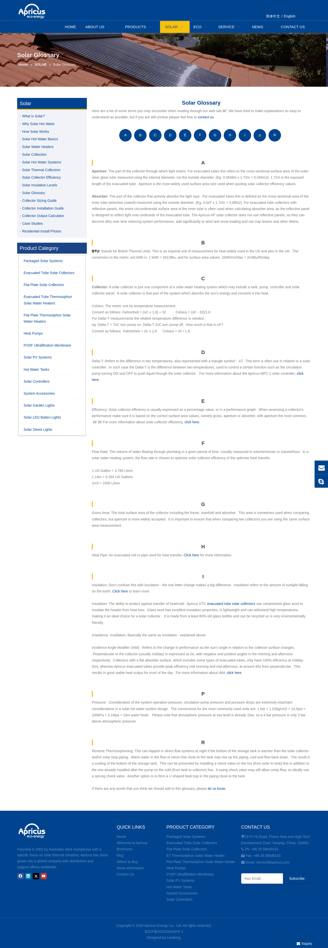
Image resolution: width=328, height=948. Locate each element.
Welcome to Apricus (132, 843)
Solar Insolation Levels (39, 185)
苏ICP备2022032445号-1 (164, 932)
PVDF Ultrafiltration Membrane (190, 874)
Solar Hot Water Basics (40, 139)
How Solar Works (35, 132)
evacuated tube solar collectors (231, 604)
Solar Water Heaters (38, 147)
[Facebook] (20, 876)
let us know (216, 789)
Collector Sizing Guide (39, 201)
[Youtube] (44, 876)
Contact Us (125, 874)
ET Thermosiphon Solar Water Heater (195, 856)
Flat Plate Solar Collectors (186, 849)
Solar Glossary (33, 193)
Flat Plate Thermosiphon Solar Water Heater (200, 862)
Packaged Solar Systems (185, 837)
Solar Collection (34, 154)
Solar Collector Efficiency (41, 177)
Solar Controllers (179, 899)
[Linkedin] (28, 876)
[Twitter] (36, 876)
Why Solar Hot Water (38, 124)
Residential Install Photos (41, 231)
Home (121, 837)
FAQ (120, 856)
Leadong (174, 938)
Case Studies (32, 223)
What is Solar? (33, 116)
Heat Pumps (176, 868)
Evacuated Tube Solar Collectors (191, 843)
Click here (191, 555)
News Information (130, 868)
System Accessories (182, 893)
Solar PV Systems (180, 880)
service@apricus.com (273, 862)
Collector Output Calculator (43, 216)
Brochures (125, 849)
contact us (206, 117)
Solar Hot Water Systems (41, 162)
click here (191, 422)
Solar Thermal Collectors (41, 170)
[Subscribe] (297, 878)
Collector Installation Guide (43, 208)
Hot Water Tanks (179, 887)
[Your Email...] (261, 878)
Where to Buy (127, 862)
